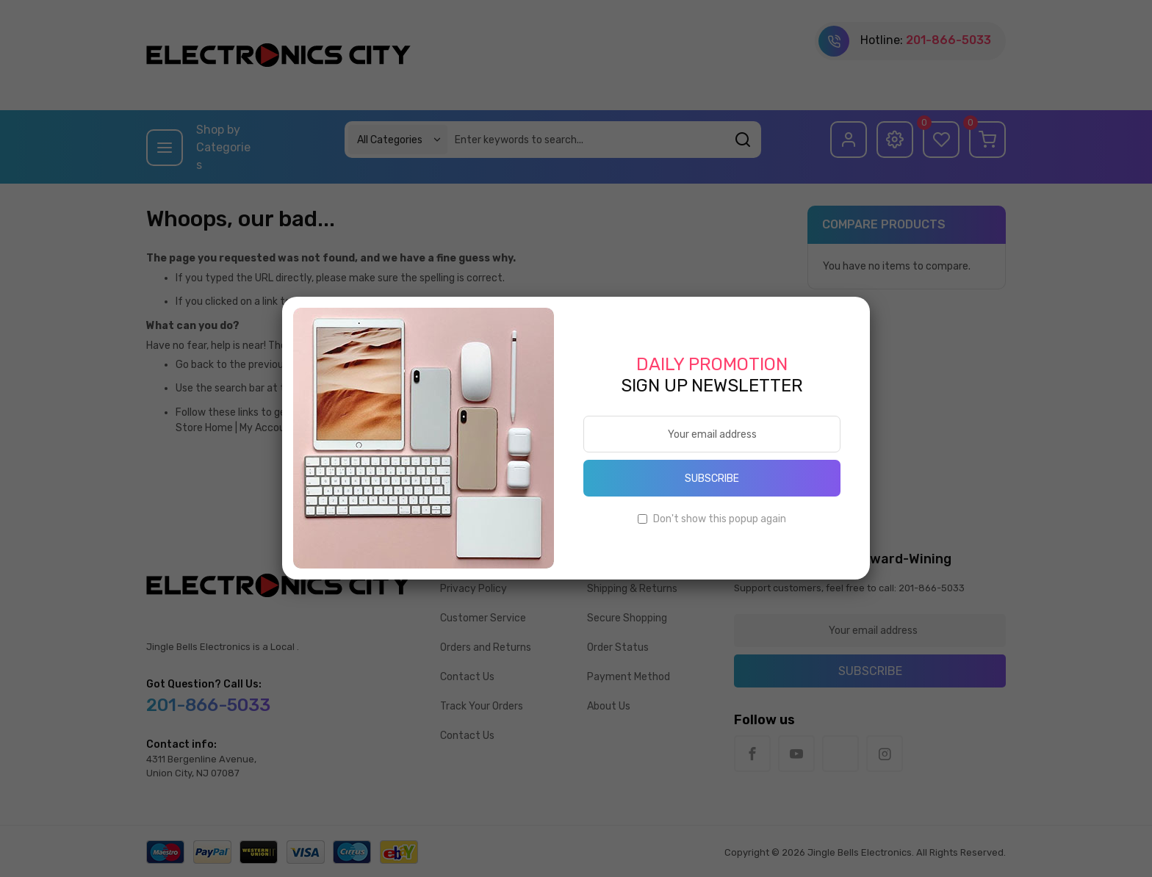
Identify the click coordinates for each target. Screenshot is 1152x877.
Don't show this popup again (719, 519)
